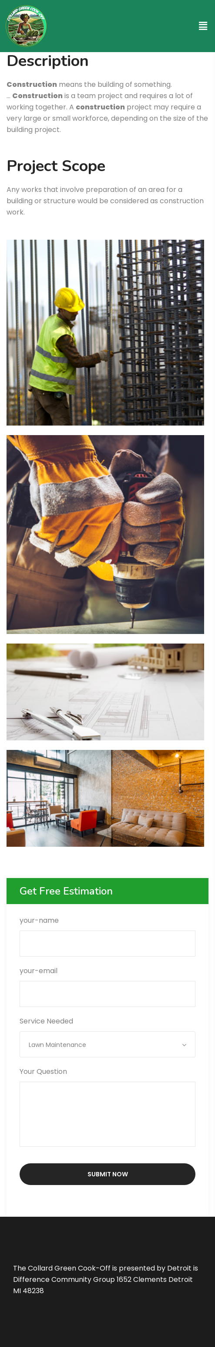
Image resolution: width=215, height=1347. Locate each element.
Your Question (107, 1107)
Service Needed (107, 1032)
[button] (203, 26)
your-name (107, 931)
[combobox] (107, 1044)
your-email (107, 982)
